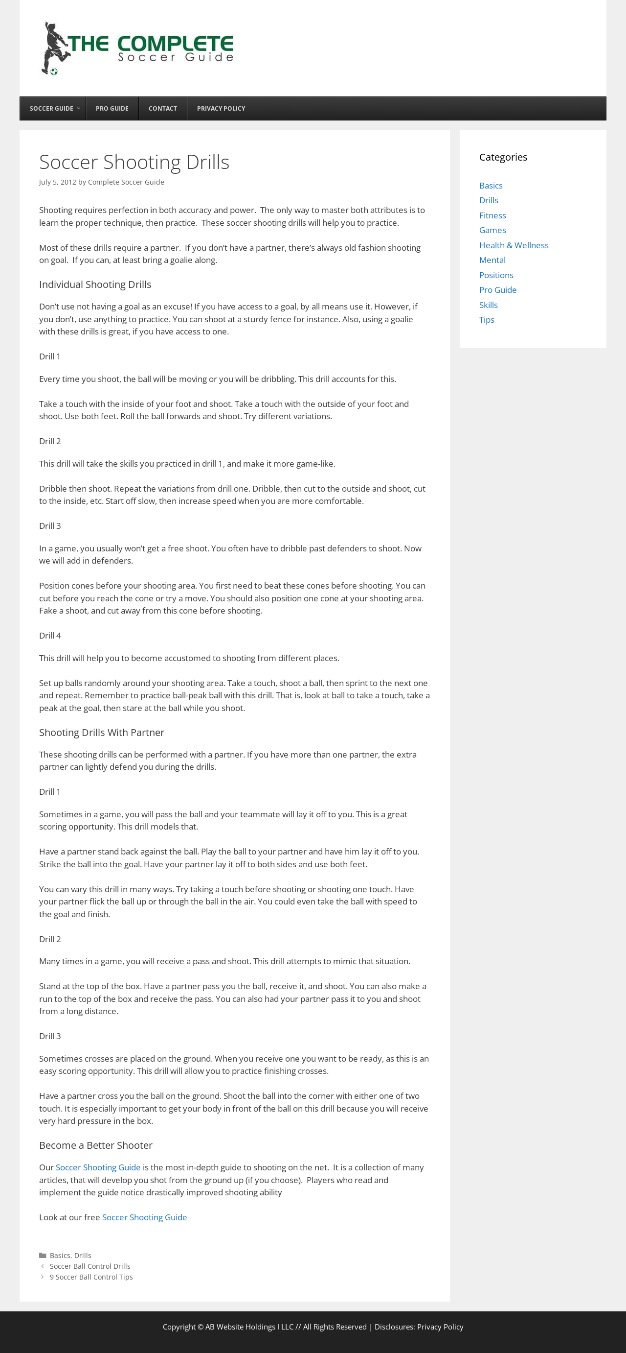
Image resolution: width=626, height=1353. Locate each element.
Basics (60, 1255)
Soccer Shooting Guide (98, 1167)
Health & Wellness (514, 245)
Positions (496, 275)
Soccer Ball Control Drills (90, 1266)
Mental (492, 259)
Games (492, 230)
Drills (82, 1255)
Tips (486, 319)
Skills (488, 304)
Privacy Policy (440, 1326)
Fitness (492, 215)
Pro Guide (498, 289)
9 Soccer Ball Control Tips (91, 1277)
